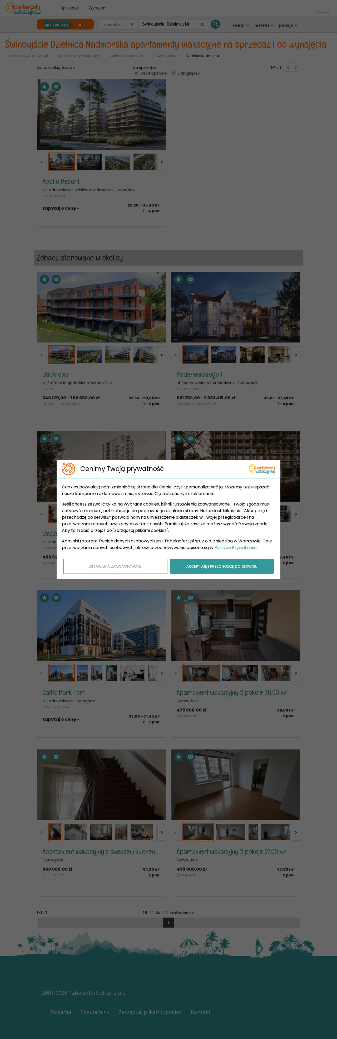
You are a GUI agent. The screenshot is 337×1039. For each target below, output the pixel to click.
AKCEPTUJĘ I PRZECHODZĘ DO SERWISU (221, 566)
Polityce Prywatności (235, 548)
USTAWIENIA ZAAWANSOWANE (115, 566)
